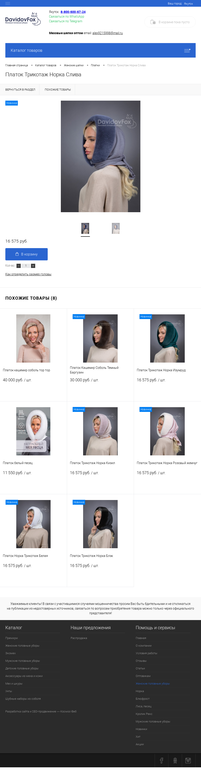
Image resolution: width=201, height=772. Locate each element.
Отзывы (141, 660)
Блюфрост (143, 698)
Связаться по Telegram (65, 21)
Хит (138, 736)
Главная (141, 638)
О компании (144, 645)
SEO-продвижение (44, 711)
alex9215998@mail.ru (107, 33)
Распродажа (79, 638)
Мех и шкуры (14, 683)
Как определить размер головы (28, 274)
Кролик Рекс (144, 714)
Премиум (11, 638)
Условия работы (146, 653)
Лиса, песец (143, 706)
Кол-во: (10, 265)
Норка (140, 691)
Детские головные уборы (22, 668)
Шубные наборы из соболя (23, 698)
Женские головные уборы (22, 645)
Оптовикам (143, 676)
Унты (8, 691)
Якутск (188, 3)
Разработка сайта (17, 711)
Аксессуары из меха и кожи (24, 676)
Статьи (140, 668)
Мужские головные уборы (22, 660)
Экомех (10, 653)
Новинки (141, 729)
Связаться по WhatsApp (66, 16)
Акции (140, 744)
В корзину (27, 254)
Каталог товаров (100, 50)
